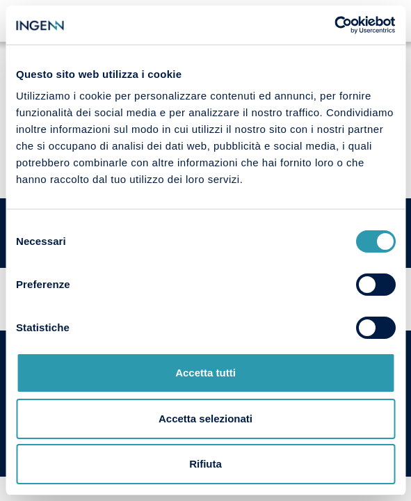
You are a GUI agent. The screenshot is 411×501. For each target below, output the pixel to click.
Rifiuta (205, 464)
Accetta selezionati (205, 418)
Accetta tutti (205, 373)
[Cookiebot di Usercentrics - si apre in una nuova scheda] (334, 25)
